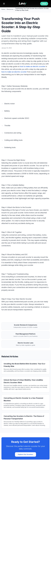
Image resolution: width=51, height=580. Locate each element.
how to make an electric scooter (32, 66)
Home (3, 9)
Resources (10, 9)
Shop (44, 4)
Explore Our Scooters (25, 454)
